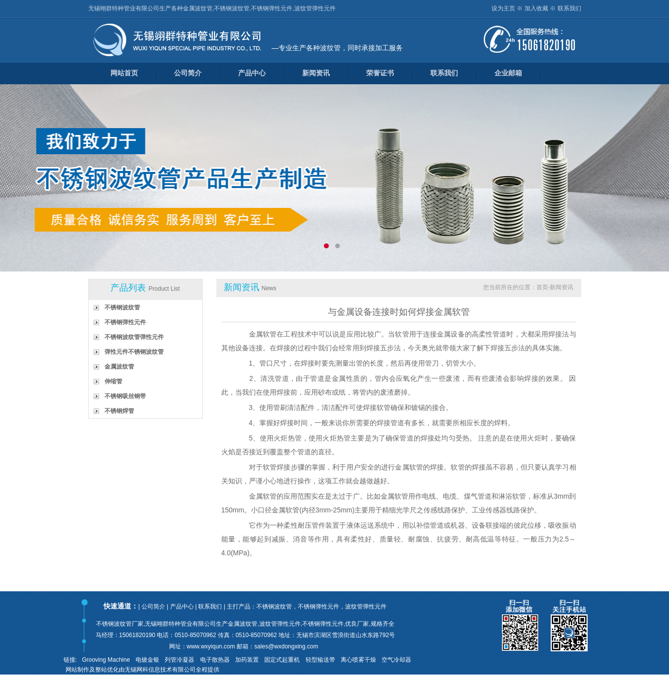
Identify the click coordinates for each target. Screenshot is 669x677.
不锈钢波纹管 (122, 307)
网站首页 (124, 73)
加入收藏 (536, 8)
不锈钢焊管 (119, 410)
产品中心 (252, 73)
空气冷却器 (396, 659)
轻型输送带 (320, 659)
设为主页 (503, 8)
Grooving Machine (106, 659)
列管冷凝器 (179, 659)
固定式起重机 (282, 659)
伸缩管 (113, 381)
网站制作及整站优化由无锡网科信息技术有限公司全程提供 (142, 669)
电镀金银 (147, 659)
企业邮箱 (508, 73)
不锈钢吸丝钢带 (125, 396)
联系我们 (569, 8)
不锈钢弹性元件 (125, 322)
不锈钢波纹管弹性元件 (134, 337)
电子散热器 (215, 659)
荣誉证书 (380, 73)
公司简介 (188, 73)
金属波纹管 (119, 366)
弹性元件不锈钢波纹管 (134, 351)
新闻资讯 (316, 73)
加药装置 (247, 659)
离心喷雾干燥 (358, 659)
